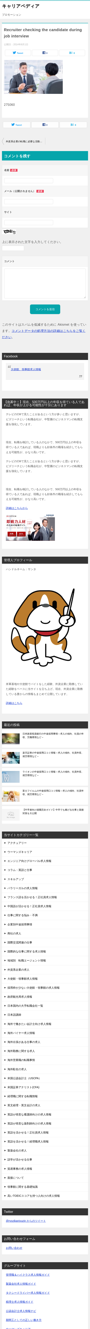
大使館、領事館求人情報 (26, 369)
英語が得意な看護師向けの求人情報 (29, 1114)
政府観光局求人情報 (19, 996)
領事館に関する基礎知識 (22, 1186)
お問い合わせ (14, 1247)
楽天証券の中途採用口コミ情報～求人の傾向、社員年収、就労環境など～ (53, 754)
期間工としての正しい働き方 (24, 1320)
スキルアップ (15, 879)
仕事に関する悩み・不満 (22, 915)
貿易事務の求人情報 (19, 1168)
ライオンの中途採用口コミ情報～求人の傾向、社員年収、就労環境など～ (53, 773)
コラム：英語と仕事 (19, 870)
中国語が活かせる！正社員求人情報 (29, 906)
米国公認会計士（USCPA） (24, 1078)
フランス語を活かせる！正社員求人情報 (32, 897)
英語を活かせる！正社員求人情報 (28, 1132)
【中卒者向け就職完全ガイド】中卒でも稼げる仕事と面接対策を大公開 (53, 811)
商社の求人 (14, 933)
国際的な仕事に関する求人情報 (26, 951)
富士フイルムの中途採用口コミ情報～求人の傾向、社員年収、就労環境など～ (53, 792)
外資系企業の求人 (18, 969)
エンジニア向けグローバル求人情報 (29, 860)
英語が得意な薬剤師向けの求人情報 (29, 1123)
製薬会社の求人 (17, 1150)
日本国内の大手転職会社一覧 (25, 1005)
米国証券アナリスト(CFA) (23, 1087)
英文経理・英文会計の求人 (23, 1105)
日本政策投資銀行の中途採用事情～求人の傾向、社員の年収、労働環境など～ (53, 735)
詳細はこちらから (17, 508)
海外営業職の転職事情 (21, 1060)
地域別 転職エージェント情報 (26, 960)
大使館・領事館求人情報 (22, 978)
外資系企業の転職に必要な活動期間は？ (25, 141)
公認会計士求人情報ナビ (21, 1311)
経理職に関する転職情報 (22, 1096)
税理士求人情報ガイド (19, 1301)
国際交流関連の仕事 (19, 942)
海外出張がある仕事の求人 (23, 1042)
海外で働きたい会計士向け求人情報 (29, 1024)
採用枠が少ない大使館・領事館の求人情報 (33, 987)
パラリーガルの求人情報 (22, 888)
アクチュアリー (17, 842)
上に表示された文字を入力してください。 (32, 242)
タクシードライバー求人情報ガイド (28, 1292)
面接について (15, 1177)
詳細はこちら (14, 703)
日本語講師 (14, 1014)
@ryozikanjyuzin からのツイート (26, 1220)
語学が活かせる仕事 (19, 1159)
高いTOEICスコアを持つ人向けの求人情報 (33, 1195)
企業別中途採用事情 (19, 924)
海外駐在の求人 (17, 1069)
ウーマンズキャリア (19, 851)
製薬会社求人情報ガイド (21, 1283)
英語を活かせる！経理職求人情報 (28, 1141)
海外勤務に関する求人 (21, 1051)
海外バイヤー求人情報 (21, 1033)
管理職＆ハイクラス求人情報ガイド (28, 1274)
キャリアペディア (21, 5)
